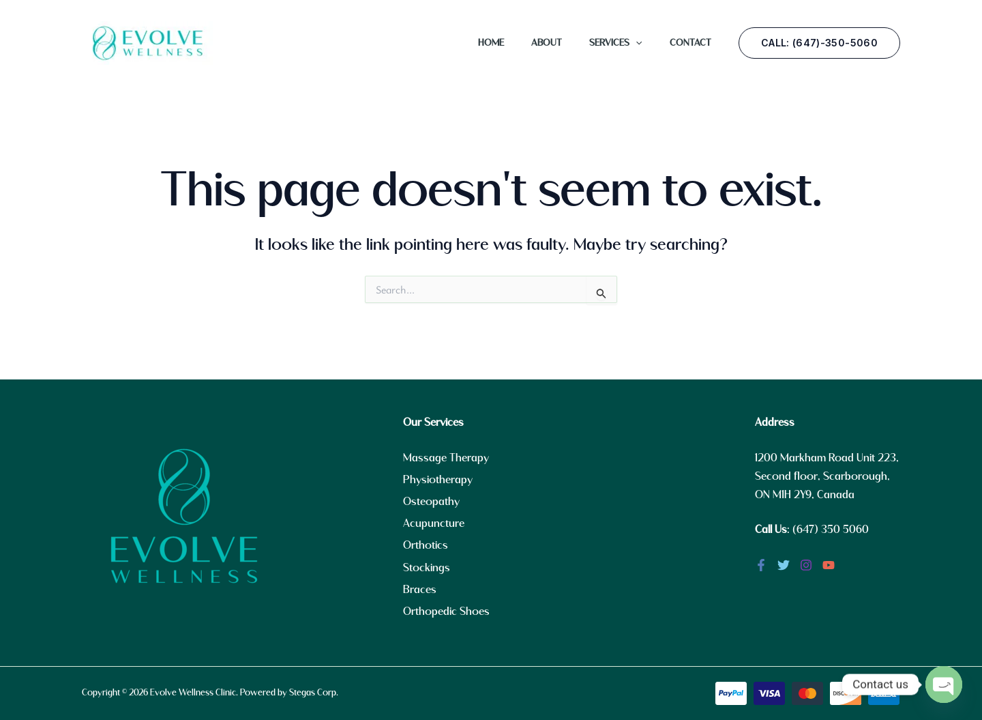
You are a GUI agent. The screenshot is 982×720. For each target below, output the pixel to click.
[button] (819, 43)
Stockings (426, 568)
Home (491, 43)
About (546, 43)
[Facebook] (761, 565)
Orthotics (425, 545)
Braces (419, 590)
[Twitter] (783, 565)
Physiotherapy (438, 480)
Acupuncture (433, 524)
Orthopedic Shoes (446, 612)
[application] (635, 43)
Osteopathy (431, 502)
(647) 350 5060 (830, 530)
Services (615, 43)
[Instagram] (806, 565)
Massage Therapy (446, 458)
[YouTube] (828, 565)
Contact (690, 43)
